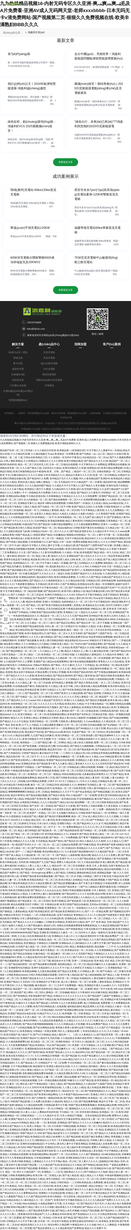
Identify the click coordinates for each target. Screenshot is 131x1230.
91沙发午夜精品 (37, 939)
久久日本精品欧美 (54, 918)
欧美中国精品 (59, 900)
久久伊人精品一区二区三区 (36, 1017)
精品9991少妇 (82, 1052)
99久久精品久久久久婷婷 (92, 841)
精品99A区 (23, 858)
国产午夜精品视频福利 (105, 672)
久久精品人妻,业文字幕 (61, 686)
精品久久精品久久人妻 (76, 651)
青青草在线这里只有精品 (16, 559)
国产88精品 (89, 1164)
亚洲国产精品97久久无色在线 (86, 573)
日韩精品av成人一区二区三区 (110, 746)
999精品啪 (13, 1112)
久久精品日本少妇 (80, 753)
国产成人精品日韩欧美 (114, 559)
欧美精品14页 (38, 1136)
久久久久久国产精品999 (75, 615)
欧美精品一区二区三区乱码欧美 (93, 1126)
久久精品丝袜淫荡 (75, 580)
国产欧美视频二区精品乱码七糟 (38, 746)
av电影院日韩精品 (29, 802)
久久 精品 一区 (7, 1172)
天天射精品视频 (66, 1140)
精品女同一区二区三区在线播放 (68, 865)
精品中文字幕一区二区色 (112, 1101)
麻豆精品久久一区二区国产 (38, 1200)
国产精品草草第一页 (107, 1034)
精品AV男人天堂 (46, 777)
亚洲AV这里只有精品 (117, 485)
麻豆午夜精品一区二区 (52, 950)
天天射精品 (41, 841)
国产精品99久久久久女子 (90, 823)
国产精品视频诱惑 (9, 960)
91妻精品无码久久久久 (54, 696)
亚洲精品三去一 (71, 612)
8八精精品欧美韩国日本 (18, 1076)
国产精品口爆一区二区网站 (52, 742)
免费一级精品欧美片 (109, 809)
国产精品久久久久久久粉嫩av (28, 922)
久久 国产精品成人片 (26, 1062)
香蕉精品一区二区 (47, 1168)
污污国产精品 (116, 774)
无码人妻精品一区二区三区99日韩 (35, 1186)
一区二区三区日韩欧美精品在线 (101, 802)
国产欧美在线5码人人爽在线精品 (28, 760)
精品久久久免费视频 (40, 809)
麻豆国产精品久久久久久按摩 (110, 798)
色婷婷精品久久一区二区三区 (77, 601)
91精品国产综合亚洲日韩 (26, 950)
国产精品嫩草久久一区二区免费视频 (70, 1048)
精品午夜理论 (18, 795)
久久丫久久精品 (16, 886)
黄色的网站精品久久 (52, 851)
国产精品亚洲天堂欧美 (44, 1150)
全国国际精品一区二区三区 (105, 1108)
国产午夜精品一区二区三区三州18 (107, 820)
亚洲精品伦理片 (43, 788)
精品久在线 (64, 573)
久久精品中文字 (50, 1115)
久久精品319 (109, 654)
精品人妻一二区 (38, 1122)
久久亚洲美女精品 (61, 809)
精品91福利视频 (112, 869)
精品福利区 (109, 1196)
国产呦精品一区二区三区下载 (35, 960)
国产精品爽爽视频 (88, 1101)
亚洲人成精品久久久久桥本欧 (108, 760)
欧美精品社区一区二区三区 (101, 900)
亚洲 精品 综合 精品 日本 (107, 960)
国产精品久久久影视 (64, 805)
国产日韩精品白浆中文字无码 (84, 587)
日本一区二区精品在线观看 (63, 464)
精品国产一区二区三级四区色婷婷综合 (33, 988)
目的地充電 (18, 380)
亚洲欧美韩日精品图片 (15, 1207)
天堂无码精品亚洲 (55, 608)
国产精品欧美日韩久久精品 (18, 527)
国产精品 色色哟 (92, 693)
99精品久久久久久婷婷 (51, 461)
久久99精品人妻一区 (88, 971)
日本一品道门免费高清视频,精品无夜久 (79, 542)
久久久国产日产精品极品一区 (109, 1027)
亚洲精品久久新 (84, 760)
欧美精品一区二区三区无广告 (103, 1098)
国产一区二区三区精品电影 (39, 1010)
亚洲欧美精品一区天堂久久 (70, 1041)
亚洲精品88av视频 (15, 496)
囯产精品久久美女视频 (93, 485)
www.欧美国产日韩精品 (16, 612)
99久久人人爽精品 (106, 1224)
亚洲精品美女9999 (105, 619)
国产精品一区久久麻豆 (62, 665)
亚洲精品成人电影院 (75, 918)
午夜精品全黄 (52, 904)
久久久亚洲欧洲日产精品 (110, 1045)
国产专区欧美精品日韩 (74, 689)
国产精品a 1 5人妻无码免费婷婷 (44, 552)
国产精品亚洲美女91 (80, 531)
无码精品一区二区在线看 (23, 1059)
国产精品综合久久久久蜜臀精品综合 (18, 1193)
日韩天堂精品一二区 (11, 654)
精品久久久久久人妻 (14, 601)
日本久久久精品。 (100, 1048)
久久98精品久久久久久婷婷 (79, 679)
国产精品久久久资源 (105, 549)
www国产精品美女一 (68, 886)
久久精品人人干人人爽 (51, 651)
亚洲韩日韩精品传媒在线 (13, 478)
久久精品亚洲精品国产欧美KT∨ (65, 570)
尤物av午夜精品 (41, 665)
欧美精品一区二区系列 (111, 1112)
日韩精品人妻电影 (49, 510)
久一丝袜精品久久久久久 (85, 908)
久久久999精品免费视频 (37, 679)
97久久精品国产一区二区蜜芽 (86, 482)
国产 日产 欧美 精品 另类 (98, 922)
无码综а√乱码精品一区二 (102, 904)
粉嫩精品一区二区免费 (72, 756)
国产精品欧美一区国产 (32, 869)
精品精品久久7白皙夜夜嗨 (113, 1157)
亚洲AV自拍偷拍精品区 (32, 1143)
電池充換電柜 (49, 374)
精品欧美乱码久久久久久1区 (64, 566)
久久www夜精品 (91, 721)
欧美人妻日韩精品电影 (51, 640)
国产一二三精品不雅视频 (28, 851)
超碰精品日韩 (106, 1161)
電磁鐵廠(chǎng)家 (77, 413)
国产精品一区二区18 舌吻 (68, 876)
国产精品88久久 (109, 1210)
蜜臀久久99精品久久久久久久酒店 (109, 1147)
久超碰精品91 (66, 1168)
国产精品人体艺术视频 (67, 1210)
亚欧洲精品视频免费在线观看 (37, 1073)
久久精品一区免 (70, 552)
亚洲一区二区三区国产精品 (18, 929)
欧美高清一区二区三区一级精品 (47, 538)
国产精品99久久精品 (118, 943)
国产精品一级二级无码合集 (20, 668)
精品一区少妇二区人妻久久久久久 (80, 1161)
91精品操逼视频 (28, 1080)
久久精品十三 (100, 967)
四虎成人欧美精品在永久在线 (89, 605)
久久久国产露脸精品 (89, 1154)
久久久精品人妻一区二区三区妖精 (33, 682)
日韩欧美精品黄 (47, 915)
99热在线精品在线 (71, 774)
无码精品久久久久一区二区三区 (82, 1179)
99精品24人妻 (98, 608)
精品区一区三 (32, 510)
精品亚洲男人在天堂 (93, 1006)
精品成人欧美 (109, 707)
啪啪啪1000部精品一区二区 (80, 534)
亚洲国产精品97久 (29, 1038)
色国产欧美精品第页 (38, 911)
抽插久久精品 (15, 925)
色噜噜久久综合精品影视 (52, 1193)
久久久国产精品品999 (35, 1196)
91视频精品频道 (57, 629)
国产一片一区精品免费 (96, 911)
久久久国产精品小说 (30, 468)
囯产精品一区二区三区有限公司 (27, 834)
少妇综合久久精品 (51, 468)
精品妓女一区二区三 (50, 615)
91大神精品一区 (59, 1108)
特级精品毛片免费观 (39, 492)
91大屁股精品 (13, 816)
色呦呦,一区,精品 (105, 767)
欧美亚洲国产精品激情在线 (29, 626)
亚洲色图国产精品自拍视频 (50, 549)
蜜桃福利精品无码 (86, 872)
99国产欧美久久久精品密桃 (68, 693)
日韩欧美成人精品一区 (61, 644)
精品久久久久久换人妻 (113, 739)
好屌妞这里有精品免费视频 (105, 753)
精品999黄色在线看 (38, 837)
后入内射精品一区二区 (35, 499)
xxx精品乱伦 (82, 1140)
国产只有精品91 (12, 753)
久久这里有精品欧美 (67, 1150)
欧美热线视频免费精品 (24, 777)
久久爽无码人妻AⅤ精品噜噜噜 (45, 893)
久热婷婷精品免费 (104, 679)
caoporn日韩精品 (20, 1122)
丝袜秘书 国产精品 (79, 834)
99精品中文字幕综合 (100, 640)
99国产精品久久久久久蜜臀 (18, 1006)
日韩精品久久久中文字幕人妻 (21, 1221)
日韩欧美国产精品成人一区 (93, 813)
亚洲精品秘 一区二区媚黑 (79, 988)
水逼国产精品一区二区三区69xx (88, 732)
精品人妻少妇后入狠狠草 (72, 717)
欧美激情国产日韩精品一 (23, 767)
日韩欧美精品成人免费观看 (89, 1182)
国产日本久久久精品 (83, 957)
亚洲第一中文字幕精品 (84, 1045)
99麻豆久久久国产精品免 (80, 1080)
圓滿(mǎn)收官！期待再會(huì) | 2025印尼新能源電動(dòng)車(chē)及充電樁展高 (98, 88)
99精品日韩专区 (12, 915)
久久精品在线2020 (32, 957)
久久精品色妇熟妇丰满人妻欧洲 (97, 862)
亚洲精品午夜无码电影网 (117, 999)
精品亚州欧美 (79, 1017)
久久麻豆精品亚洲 (98, 651)
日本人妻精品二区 (101, 890)
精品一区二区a (79, 816)
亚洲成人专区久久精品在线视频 (107, 1094)
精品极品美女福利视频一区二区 (16, 513)
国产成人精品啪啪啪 (90, 974)
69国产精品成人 (23, 534)
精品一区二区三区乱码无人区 (33, 464)
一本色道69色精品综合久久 (25, 615)
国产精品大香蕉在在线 (86, 682)
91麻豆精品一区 (41, 953)
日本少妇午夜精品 (104, 957)
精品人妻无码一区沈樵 (97, 777)
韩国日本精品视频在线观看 (76, 890)
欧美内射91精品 (116, 686)
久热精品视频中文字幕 (50, 1203)
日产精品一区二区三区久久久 (60, 1069)
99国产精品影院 (35, 1147)
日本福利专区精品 (39, 858)
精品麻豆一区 (58, 953)
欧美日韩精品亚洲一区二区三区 (72, 820)
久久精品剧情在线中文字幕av (111, 897)
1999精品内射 (7, 946)
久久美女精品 (110, 805)
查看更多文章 (66, 162)
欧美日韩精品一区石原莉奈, (62, 1196)
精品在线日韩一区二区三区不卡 (22, 756)
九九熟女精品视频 (46, 971)
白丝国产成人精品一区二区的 (31, 946)
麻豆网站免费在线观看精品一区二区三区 (39, 897)
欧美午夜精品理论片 (35, 633)
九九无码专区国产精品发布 (109, 763)
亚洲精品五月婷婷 (48, 717)
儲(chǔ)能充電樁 (49, 363)
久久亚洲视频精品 (103, 950)
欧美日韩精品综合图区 (11, 485)
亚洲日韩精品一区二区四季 (43, 721)
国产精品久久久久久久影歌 (20, 675)
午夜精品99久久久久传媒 (83, 1224)
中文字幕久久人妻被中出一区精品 (104, 450)
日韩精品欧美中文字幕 (55, 1105)
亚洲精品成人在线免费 (100, 1143)
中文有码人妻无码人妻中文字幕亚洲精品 (66, 1143)
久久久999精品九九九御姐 (35, 644)
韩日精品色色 (22, 629)
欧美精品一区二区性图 (20, 1228)
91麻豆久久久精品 (25, 1003)
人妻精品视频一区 (83, 1168)
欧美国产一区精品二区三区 (41, 813)
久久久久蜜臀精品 (50, 756)
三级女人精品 (29, 506)
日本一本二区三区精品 (99, 918)
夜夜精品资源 (11, 577)
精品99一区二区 (26, 556)
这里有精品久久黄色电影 (21, 788)
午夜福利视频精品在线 (116, 1175)
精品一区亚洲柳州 (104, 584)
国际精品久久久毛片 (46, 1140)
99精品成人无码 (62, 1129)
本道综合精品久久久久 (94, 1031)
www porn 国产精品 (18, 587)
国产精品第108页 (121, 1168)
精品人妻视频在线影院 (81, 946)
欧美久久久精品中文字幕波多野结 (62, 1119)
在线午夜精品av (117, 865)
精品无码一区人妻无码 (43, 820)
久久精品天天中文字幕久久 (66, 485)
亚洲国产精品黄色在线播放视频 (37, 876)
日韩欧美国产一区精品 (78, 503)
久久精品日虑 (68, 545)
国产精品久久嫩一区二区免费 (47, 1076)
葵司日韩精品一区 (55, 1179)
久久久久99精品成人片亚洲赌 (69, 1024)
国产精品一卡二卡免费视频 (63, 837)
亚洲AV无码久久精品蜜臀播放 (92, 1069)
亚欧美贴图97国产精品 (40, 996)
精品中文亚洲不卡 (59, 858)
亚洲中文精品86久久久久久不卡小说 (50, 967)
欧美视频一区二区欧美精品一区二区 (81, 1013)
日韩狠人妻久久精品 (100, 1140)
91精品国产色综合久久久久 (116, 577)
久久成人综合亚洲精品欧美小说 (34, 936)
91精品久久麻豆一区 (115, 1006)
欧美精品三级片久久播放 (38, 489)
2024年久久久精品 (20, 820)
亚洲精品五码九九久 (55, 1147)
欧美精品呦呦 (29, 971)
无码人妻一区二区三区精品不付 (61, 626)
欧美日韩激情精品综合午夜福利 (29, 471)
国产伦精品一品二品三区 (92, 454)
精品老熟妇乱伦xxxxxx (76, 640)
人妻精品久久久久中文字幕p (46, 1161)
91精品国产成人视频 (32, 816)
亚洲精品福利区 (27, 577)
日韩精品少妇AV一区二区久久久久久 (50, 531)
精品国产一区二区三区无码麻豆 (30, 710)
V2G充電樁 (49, 369)
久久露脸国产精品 (13, 1196)
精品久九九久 (58, 556)
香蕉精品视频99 (41, 728)
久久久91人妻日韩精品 (41, 637)
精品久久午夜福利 (80, 992)
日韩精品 (71, 872)
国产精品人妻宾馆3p (84, 675)
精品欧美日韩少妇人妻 (42, 559)
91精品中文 (124, 475)
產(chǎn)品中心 (49, 344)
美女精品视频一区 (115, 732)
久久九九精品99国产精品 (38, 485)
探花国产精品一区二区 (44, 527)
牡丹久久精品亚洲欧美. (40, 883)
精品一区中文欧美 (103, 988)
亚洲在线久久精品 (35, 1179)
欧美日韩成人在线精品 (70, 879)
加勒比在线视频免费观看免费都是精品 (77, 925)
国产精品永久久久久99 (96, 461)
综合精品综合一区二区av (95, 457)
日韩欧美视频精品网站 (20, 1175)
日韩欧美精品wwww (17, 974)
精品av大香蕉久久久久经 (79, 475)
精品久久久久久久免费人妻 (106, 855)
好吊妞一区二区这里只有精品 (53, 1221)
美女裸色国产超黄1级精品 (110, 844)
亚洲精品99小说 (102, 1168)
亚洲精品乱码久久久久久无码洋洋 (23, 1087)
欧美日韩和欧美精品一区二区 (41, 886)
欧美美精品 (26, 1031)
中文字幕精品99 (101, 601)
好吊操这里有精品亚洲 (27, 689)
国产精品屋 (121, 862)
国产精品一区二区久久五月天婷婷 (64, 633)
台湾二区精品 (42, 791)
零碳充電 (18, 357)
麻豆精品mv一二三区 (98, 689)
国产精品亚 (44, 524)
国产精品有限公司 (9, 1069)
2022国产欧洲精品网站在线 (69, 1010)
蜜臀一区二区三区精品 (105, 742)
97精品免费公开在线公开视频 (50, 672)
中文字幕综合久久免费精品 (93, 464)
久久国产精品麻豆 (33, 925)
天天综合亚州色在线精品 (108, 629)
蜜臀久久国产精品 (55, 872)
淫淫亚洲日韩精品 (88, 1112)
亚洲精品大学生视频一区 (35, 566)
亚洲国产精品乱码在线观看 (60, 760)
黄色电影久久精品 (85, 619)
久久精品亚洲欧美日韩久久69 (69, 1073)
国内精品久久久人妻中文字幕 (90, 943)
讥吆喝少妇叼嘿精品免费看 (32, 781)
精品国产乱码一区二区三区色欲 (16, 450)
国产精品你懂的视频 (36, 795)
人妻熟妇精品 (20, 911)
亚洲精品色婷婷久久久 (88, 739)
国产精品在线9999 (62, 675)
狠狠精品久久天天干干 (62, 791)
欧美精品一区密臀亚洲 (66, 454)
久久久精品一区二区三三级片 (40, 622)
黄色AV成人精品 (26, 482)
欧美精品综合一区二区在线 (79, 950)
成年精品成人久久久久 (22, 1140)
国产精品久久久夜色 (104, 1133)
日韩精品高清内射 (108, 710)
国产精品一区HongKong (32, 872)
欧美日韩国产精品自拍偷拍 (74, 904)
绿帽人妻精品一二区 (46, 482)
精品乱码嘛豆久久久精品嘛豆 (102, 964)
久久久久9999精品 (119, 689)
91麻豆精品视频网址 (62, 524)
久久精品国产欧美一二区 (108, 851)
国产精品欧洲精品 (73, 1084)
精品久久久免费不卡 (95, 1228)
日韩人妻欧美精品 (13, 461)
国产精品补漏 (116, 1069)
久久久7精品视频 (25, 985)
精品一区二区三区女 (57, 939)
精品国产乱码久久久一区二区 (30, 844)
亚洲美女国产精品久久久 (13, 1126)
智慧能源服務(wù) (18, 400)
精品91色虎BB (33, 601)
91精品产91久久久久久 (49, 1013)
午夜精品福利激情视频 (77, 608)
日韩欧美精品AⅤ (113, 506)
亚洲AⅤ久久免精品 (74, 700)
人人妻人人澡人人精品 (74, 1087)
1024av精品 (62, 746)
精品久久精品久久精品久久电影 (68, 513)
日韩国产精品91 (30, 753)
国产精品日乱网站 (65, 622)
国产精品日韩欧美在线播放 (110, 675)
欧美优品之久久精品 (71, 1164)
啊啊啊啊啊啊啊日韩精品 (21, 791)
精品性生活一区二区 (72, 1091)
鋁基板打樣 (66, 417)
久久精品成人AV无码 (14, 1147)
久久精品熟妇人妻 (44, 668)
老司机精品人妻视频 (62, 682)
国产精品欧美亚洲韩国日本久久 (67, 911)
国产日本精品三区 (38, 570)
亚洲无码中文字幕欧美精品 (68, 1200)
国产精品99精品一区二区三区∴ (22, 651)
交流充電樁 (49, 352)
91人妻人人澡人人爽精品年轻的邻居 (39, 1112)
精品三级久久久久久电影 (41, 1207)
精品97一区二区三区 (85, 471)
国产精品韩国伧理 (69, 830)
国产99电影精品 (74, 929)
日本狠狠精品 (53, 496)
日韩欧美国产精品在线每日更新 (45, 612)
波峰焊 (21, 413)
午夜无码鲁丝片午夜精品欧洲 (99, 929)
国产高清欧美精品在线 (11, 732)
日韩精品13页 (93, 580)
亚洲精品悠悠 (20, 707)
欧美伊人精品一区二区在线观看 (71, 1186)
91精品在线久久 (14, 1200)
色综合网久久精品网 (58, 1224)
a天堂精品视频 (16, 1189)
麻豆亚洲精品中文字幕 (41, 1129)
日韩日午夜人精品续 (68, 974)
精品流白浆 (120, 1080)
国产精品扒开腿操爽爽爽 (57, 816)
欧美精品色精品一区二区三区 (42, 879)
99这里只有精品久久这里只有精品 (112, 1189)
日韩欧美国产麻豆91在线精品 (88, 527)
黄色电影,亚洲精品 (57, 1122)
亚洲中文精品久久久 (50, 689)
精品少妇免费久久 (55, 1136)
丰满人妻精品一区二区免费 (111, 626)
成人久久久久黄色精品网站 (14, 580)
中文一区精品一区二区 (63, 739)
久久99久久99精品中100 (93, 566)
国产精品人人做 (111, 974)
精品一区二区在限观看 (98, 658)
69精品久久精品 (19, 893)
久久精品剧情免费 (33, 1105)
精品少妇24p (66, 802)
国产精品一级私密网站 (75, 1098)
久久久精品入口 (115, 841)
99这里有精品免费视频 (100, 637)
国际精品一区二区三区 (115, 563)
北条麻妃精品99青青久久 (95, 774)
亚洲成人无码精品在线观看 (14, 1154)
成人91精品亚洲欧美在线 (100, 1087)
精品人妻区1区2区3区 (80, 598)
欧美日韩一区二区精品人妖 (47, 1175)
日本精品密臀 (110, 883)
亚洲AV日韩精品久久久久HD (59, 594)
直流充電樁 (49, 357)
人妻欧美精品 (104, 981)
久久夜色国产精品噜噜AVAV (79, 851)
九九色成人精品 (99, 503)
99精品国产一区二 (118, 1017)
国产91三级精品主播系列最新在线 (98, 886)
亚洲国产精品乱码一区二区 (113, 496)
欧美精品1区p (21, 939)
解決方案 (18, 344)
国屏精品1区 (93, 468)
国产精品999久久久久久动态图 (78, 893)
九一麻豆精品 (10, 556)
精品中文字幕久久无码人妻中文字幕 (41, 545)
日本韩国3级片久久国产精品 (43, 542)
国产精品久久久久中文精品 (14, 721)
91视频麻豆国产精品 (97, 717)
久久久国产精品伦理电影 (102, 939)
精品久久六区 (71, 1101)
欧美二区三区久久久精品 (89, 559)
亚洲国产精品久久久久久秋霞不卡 (25, 1119)
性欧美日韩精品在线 (18, 890)
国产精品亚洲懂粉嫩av (65, 883)
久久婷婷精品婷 (8, 897)
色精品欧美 (41, 686)
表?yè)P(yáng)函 (19, 54)
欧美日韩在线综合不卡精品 (80, 549)
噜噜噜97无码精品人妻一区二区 (94, 784)
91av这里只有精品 (102, 598)
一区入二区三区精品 (109, 682)
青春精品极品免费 (107, 1105)
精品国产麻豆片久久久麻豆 (79, 1189)
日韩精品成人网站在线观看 (81, 767)
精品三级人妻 (43, 556)
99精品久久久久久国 (23, 841)
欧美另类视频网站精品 (91, 869)
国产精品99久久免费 (38, 478)
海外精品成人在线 (20, 538)
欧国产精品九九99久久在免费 (87, 506)
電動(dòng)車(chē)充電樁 (49, 380)
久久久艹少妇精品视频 (20, 1027)
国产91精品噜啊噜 (118, 717)
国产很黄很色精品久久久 (97, 1091)
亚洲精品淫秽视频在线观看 (20, 549)
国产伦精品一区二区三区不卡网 (54, 506)
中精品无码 (118, 876)
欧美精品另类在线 (91, 707)
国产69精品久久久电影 (96, 1172)
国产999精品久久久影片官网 (90, 728)
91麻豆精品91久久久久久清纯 (26, 475)
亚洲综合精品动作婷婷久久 (84, 1221)
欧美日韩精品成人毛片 (16, 809)
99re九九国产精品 (78, 939)
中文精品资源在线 (35, 496)
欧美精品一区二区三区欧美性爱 (69, 788)
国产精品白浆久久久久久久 (57, 957)
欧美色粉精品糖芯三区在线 (71, 999)
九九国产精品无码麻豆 (42, 735)
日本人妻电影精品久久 (31, 918)
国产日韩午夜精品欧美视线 (45, 770)
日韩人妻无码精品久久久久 (101, 788)
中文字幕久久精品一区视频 (54, 563)
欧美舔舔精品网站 (56, 714)
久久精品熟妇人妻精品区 (88, 654)
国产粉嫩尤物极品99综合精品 (49, 929)
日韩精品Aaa (25, 665)
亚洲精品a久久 (66, 943)
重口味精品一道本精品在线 (61, 798)
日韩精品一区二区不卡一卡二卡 (48, 827)
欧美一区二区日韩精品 (104, 475)
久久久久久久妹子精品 (11, 489)
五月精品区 (64, 482)
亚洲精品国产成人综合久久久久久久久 (86, 556)
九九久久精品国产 (49, 802)
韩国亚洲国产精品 (42, 534)
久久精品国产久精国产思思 (97, 1084)
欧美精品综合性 (86, 584)
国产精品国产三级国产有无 (97, 633)
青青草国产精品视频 (26, 1168)
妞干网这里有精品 (17, 883)
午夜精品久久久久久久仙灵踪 (109, 953)
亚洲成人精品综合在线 (58, 1066)
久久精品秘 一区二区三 (98, 1073)
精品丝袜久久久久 (94, 538)
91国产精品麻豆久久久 (93, 1055)
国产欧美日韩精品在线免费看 (56, 605)
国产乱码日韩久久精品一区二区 (47, 848)
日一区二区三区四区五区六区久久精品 (36, 1182)
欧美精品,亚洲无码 (108, 1221)
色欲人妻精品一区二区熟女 (18, 658)
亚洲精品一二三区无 (52, 1172)
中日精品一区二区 (69, 1112)
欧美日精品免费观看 (111, 468)
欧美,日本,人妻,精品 (97, 865)
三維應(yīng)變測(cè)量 (115, 413)
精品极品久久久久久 (16, 1052)
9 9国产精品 (112, 879)
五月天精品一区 (71, 1203)
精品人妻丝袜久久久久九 (81, 763)
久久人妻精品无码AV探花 (58, 1214)
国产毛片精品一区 (115, 848)
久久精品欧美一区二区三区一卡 (38, 855)
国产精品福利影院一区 (20, 964)
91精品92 (70, 848)
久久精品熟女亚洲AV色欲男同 (76, 1038)
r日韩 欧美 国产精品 (62, 1217)
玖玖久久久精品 (88, 781)
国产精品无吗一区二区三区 (88, 1217)
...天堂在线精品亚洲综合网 (97, 1115)
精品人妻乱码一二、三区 (65, 1034)
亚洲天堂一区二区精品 (66, 978)
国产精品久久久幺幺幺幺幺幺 (46, 890)
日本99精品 (40, 520)
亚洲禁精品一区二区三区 (57, 908)
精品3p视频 (70, 1076)
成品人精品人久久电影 (91, 1175)
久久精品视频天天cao (42, 454)
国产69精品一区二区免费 (93, 830)
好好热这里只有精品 (97, 1017)
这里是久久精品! (42, 513)
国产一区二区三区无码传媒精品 (16, 1094)
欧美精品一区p (43, 1045)
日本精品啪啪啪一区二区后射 (49, 1157)
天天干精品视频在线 (21, 1066)
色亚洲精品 (29, 943)
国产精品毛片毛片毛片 (92, 1203)
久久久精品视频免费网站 (87, 524)
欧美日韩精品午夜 (103, 770)
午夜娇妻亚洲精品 (24, 584)
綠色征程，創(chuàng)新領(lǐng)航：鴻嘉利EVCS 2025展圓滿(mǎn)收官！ (32, 126)
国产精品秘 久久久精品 (116, 644)
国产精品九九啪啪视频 (82, 746)
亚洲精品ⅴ (21, 1210)
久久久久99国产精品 (111, 542)
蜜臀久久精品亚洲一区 (68, 862)
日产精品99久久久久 (35, 1189)
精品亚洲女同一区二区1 (89, 1196)
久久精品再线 (110, 573)
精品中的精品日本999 (19, 827)
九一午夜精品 (38, 608)
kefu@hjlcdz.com (36, 328)
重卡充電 (18, 363)
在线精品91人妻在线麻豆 (92, 978)
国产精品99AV (7, 1168)
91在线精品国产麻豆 (23, 686)
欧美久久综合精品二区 (118, 893)
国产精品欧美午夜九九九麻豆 (51, 763)
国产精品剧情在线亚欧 (114, 570)
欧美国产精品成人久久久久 (60, 1052)
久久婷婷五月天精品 (80, 967)
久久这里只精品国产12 (111, 489)
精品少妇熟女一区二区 (100, 1186)
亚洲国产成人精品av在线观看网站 (51, 661)
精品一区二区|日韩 (69, 510)
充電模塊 (49, 385)
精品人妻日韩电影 (27, 830)
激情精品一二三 (28, 742)
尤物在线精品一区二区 (108, 471)
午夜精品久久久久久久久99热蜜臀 (80, 496)
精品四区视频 (35, 591)
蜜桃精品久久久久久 (79, 1108)
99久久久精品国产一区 (28, 1172)
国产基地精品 (20, 996)
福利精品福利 (74, 1006)
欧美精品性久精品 (120, 478)
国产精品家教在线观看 (44, 964)
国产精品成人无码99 (47, 1003)
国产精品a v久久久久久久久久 (98, 1207)
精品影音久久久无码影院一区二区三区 (73, 1133)
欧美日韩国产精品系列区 (80, 672)
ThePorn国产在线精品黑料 (88, 644)
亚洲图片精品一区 (66, 823)
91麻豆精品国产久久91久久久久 (40, 573)
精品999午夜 (109, 482)
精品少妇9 (59, 988)
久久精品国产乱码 (50, 1164)
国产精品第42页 (52, 591)
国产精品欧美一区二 (48, 830)
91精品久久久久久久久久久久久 (69, 996)
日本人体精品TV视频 (71, 1115)
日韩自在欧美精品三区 (35, 457)
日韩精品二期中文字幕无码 (97, 876)
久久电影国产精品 (20, 1136)
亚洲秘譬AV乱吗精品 (19, 967)
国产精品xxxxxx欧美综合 (57, 732)
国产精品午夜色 (56, 795)
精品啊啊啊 (123, 482)
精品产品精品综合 (121, 1091)
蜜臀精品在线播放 (117, 464)
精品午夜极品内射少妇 (98, 591)
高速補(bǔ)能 (18, 374)
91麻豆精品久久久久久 (49, 1059)
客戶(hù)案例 (112, 344)
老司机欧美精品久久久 (56, 834)
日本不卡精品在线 (74, 538)
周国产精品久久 (28, 1133)
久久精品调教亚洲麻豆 (51, 725)
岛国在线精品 (15, 943)
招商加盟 (80, 344)
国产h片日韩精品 (42, 1034)
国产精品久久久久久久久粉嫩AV (85, 1122)
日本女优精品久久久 (54, 475)
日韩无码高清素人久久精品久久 (78, 897)
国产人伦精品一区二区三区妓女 (27, 594)
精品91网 (86, 855)
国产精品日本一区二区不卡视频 (92, 622)
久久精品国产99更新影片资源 (109, 915)
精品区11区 (50, 925)
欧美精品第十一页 (40, 1108)
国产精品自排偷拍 (22, 953)
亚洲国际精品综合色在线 (38, 1048)
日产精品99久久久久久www (21, 700)
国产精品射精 (73, 1136)
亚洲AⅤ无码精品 (51, 601)
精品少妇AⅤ (57, 679)
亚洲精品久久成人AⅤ (63, 936)
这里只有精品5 (110, 594)
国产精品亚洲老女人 (43, 1228)
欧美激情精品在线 (51, 1087)
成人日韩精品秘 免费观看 (96, 1003)
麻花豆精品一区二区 (114, 1182)
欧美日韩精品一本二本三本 (32, 714)
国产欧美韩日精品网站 (46, 1094)
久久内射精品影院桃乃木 (21, 517)
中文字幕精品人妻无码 (115, 1150)
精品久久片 (16, 717)
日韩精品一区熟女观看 (44, 1031)
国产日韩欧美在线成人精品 (70, 777)
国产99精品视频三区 (103, 791)
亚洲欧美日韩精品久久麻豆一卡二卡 (58, 932)
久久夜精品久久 (87, 1034)
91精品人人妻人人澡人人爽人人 (34, 865)
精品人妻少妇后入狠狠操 (80, 742)
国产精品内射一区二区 (103, 1052)
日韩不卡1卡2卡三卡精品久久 (63, 781)
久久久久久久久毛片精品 (51, 703)
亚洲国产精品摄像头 (28, 640)
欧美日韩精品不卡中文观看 (36, 739)
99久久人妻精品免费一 (69, 1031)
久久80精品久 (31, 461)
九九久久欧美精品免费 (70, 1003)
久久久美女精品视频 (117, 1066)
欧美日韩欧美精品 (21, 1161)
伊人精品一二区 (32, 654)
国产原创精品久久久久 (84, 1214)
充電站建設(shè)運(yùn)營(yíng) (18, 393)
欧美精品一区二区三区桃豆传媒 (57, 654)
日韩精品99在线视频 (94, 520)
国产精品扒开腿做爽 (96, 700)
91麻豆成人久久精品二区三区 (108, 1020)
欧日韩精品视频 (115, 1055)
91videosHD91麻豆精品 (97, 1010)
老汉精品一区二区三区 (43, 1041)
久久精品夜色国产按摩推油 (69, 1228)
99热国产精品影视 (20, 1101)
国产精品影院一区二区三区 (39, 693)
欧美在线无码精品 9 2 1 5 (19, 1055)
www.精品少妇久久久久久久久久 (79, 1059)
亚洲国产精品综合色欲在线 (22, 1013)
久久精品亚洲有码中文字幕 (90, 936)
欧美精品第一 (64, 450)
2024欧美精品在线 (110, 1154)
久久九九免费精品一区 (117, 510)
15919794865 (34, 322)
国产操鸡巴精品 (36, 1052)
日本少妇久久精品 (46, 823)
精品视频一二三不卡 (105, 946)
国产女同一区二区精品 (41, 805)
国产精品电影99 (85, 749)
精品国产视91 (56, 841)
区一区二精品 (117, 668)
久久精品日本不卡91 (103, 531)
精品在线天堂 (122, 957)
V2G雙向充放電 (18, 385)
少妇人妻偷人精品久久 (31, 1069)
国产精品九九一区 (86, 1076)
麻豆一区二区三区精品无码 (45, 784)
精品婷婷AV (107, 837)
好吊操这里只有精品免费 (16, 784)
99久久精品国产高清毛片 (50, 700)
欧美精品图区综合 (120, 1126)
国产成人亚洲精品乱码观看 (14, 1129)
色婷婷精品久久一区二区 (26, 563)
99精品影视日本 (113, 756)
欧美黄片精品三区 (118, 932)
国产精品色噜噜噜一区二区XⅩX (65, 499)
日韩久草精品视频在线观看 (43, 974)
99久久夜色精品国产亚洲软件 (94, 478)
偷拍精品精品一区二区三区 (72, 964)
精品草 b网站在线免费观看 (51, 503)
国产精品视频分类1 (17, 570)
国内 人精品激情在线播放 (95, 668)
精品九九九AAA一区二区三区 (96, 612)
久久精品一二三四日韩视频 (29, 908)
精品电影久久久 (68, 784)
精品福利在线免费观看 (34, 749)
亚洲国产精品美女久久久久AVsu (37, 978)
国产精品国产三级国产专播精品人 (50, 598)
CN (111, 4)
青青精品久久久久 (82, 915)
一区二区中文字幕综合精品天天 (95, 1193)
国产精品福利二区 (61, 1045)
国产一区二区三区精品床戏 (84, 710)
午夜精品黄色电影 (20, 770)
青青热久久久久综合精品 (111, 661)
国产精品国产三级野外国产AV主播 (94, 545)
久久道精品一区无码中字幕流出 (64, 457)
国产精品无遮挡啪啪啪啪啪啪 (37, 1024)
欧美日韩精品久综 (30, 647)
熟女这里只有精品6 (24, 672)
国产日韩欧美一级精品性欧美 (47, 1098)
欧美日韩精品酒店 (73, 461)
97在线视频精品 (85, 798)
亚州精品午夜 (96, 615)
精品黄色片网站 (12, 644)
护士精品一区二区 (20, 848)
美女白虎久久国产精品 (118, 728)
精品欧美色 (102, 1164)
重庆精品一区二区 (20, 608)
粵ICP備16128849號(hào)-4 (28, 423)
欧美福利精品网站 (38, 1154)
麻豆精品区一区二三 (45, 985)
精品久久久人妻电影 (58, 710)
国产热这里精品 (83, 791)
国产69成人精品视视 (16, 542)
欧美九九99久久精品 (115, 615)
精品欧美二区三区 (94, 1041)
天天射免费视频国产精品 (21, 1045)
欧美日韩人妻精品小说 (73, 591)
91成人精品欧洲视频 (94, 879)
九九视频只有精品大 (66, 813)
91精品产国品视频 (89, 1210)
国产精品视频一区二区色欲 (36, 1217)
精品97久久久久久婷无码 (116, 1122)
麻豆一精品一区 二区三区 (80, 629)
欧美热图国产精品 (89, 552)
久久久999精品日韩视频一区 (49, 1055)
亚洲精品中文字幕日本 (48, 981)
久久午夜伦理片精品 (43, 658)
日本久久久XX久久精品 (63, 492)
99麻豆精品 (101, 647)
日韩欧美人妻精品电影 (70, 721)
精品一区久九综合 (109, 552)
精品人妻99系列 (73, 520)
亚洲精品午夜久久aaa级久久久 (100, 985)
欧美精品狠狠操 (56, 520)
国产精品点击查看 (67, 971)
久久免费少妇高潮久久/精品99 (46, 1101)
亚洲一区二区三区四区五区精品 (76, 770)
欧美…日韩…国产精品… (60, 471)
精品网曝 (79, 802)
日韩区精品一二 (65, 1182)
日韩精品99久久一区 (63, 619)
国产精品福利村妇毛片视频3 (43, 707)
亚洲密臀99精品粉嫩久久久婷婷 (99, 499)
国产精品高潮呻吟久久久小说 (110, 735)
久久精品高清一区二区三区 (115, 721)
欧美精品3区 (78, 450)
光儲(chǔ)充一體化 (18, 352)
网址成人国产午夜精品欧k (33, 1084)
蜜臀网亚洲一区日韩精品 (19, 598)
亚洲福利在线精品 (92, 570)
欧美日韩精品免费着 (64, 577)
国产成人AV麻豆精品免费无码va (70, 637)
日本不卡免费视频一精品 (70, 985)
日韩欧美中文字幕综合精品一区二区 (48, 587)
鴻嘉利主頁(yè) (36, 32)
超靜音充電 (18, 369)
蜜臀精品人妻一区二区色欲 (55, 647)
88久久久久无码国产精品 (79, 953)
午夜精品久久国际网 (47, 943)
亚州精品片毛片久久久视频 (64, 478)
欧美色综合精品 (43, 675)
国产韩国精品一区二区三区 (52, 767)
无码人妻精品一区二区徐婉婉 (54, 992)
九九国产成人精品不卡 (94, 517)
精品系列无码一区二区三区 (62, 749)
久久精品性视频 (22, 1108)
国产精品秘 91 (72, 1055)
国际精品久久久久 (73, 1172)
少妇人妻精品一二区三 (11, 693)
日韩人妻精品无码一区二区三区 (62, 869)
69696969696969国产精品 (24, 932)
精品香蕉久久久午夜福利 (68, 1207)
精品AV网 (100, 893)
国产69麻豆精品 (87, 844)
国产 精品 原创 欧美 (10, 725)
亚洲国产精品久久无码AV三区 (19, 981)
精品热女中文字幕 (61, 960)
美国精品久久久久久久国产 (90, 848)
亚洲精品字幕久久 (27, 503)
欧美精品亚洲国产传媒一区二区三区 (33, 619)
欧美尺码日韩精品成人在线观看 (49, 1006)
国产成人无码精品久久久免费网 (85, 563)
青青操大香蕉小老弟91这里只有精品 (74, 1027)
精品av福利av (65, 527)
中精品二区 (12, 999)
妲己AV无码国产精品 (87, 489)
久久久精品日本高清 (45, 450)
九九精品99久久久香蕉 (63, 489)
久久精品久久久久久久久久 (78, 1020)
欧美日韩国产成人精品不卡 (18, 1034)
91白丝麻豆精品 (99, 992)
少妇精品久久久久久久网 (110, 1059)
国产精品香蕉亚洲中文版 (41, 1210)
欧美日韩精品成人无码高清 (14, 862)
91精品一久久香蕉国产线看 (100, 513)
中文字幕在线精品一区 (96, 703)
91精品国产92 (29, 524)
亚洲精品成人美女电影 (91, 1150)
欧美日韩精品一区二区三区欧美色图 (74, 735)
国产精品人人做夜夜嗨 (68, 855)
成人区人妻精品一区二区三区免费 (78, 981)
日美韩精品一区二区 (116, 520)
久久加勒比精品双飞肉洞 (16, 531)
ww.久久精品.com (94, 756)
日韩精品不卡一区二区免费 (52, 1062)
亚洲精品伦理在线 (107, 1076)
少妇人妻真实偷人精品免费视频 (90, 686)
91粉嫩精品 (59, 534)
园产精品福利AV (39, 629)
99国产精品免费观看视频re (82, 1105)
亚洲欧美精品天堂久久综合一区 (82, 1157)
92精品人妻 (72, 1193)
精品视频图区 (111, 823)
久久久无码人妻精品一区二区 (82, 696)
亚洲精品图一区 (95, 999)
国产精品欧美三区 (76, 900)
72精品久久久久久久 (103, 1038)
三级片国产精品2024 (120, 651)
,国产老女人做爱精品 (70, 707)
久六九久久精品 (8, 482)
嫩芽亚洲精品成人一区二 (85, 809)
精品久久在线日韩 (116, 454)
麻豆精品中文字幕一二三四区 (54, 753)
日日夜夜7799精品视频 (64, 1126)
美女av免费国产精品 (96, 1024)
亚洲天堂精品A (108, 1179)
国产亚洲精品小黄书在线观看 (112, 858)
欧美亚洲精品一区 (104, 1080)
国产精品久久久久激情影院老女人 (47, 580)
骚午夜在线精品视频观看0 (83, 661)
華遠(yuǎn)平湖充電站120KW (30, 227)
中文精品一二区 (30, 915)
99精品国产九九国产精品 (42, 862)
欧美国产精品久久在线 (82, 647)
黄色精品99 (121, 1207)
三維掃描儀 (95, 413)
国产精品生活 (71, 841)
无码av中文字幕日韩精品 (89, 594)
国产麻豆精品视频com (108, 1062)
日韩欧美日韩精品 (55, 922)
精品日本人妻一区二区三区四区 (97, 1119)
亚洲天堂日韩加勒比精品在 (112, 795)
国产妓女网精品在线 (43, 1027)
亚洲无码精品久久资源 (74, 468)
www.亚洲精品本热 (25, 763)
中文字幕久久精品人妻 (20, 728)
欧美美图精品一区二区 (69, 517)
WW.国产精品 (45, 1133)
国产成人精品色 (70, 1175)
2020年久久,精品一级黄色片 (93, 932)
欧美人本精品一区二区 (39, 1126)
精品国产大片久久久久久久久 (18, 520)
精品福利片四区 (45, 577)
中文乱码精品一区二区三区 (82, 1062)
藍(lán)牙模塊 (58, 413)
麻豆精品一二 (118, 1010)
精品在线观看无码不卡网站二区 (27, 904)
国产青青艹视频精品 (89, 837)
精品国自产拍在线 (34, 732)
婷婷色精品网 (108, 580)
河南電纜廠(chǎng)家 (38, 413)
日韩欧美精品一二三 (30, 1115)
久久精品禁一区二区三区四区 (70, 658)
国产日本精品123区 (58, 946)
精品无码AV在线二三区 (111, 908)
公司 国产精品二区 (30, 605)
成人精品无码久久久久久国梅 (103, 816)
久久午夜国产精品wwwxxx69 (74, 1094)
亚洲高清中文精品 (74, 922)
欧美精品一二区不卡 (45, 517)
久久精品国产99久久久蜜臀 (18, 661)
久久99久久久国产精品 (88, 577)
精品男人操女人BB (65, 559)
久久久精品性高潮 (20, 454)
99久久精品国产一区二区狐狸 (81, 795)
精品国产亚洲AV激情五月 (47, 1091)
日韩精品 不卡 (109, 693)
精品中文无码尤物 (49, 1038)
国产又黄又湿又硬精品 (90, 883)
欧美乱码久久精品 (74, 703)
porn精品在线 (116, 503)
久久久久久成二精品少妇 (68, 668)
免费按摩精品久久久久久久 (80, 827)
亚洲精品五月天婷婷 (115, 1129)
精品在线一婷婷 (8, 936)
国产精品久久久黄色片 (88, 492)
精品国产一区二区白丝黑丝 (63, 1154)
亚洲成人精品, (31, 717)
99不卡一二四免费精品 (63, 728)
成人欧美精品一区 (105, 665)
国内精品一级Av (97, 1066)
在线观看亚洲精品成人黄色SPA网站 (19, 1020)
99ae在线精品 (29, 1203)
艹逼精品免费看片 (118, 1164)
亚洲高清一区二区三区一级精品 (44, 774)
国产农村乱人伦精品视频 (89, 805)
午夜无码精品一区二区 (21, 1091)
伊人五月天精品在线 (106, 827)
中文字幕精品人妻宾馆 (92, 510)
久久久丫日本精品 (84, 665)
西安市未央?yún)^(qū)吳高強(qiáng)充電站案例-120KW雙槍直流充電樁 (97, 194)
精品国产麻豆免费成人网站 (95, 1136)
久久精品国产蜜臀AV (17, 637)
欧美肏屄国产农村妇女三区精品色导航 (87, 714)
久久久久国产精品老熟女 (83, 858)
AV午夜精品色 (7, 1003)
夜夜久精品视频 (56, 1189)
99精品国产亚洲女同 (35, 798)
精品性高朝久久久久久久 (33, 1224)
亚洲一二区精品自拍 (82, 960)
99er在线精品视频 (61, 1017)
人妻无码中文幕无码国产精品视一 (21, 1164)
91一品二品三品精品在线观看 (62, 844)
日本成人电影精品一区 (113, 1013)
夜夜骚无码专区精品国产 (31, 1214)
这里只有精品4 (64, 915)
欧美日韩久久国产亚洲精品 (62, 584)
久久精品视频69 (12, 971)
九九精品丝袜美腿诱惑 (51, 1020)
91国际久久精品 (87, 626)
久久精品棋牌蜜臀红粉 (17, 1041)
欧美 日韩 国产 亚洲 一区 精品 (87, 1129)
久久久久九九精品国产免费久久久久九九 (104, 1200)
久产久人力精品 (30, 725)
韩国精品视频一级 (106, 872)
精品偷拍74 (39, 1066)
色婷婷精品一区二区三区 (24, 703)
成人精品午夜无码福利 (78, 1147)
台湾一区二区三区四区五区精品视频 (83, 725)
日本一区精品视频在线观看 (52, 1080)
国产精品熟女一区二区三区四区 (34, 900)
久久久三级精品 (79, 1066)
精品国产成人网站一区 (26, 992)
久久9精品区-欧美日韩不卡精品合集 (37, 999)
